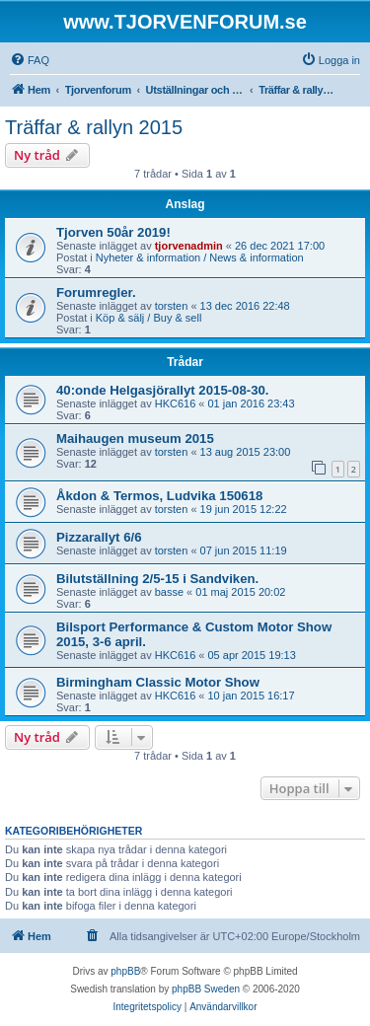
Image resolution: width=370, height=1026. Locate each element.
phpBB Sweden (206, 989)
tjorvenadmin (189, 246)
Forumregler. (96, 292)
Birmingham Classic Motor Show (157, 682)
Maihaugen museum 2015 (135, 438)
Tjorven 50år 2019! (113, 232)
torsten (171, 306)
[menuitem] (29, 60)
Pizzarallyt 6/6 (99, 537)
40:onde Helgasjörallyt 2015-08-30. (162, 390)
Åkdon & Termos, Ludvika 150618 (159, 495)
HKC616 (175, 403)
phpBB (125, 971)
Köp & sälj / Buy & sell (149, 318)
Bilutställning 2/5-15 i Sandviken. (157, 578)
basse (169, 592)
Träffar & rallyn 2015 (94, 127)
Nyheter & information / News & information (200, 257)
